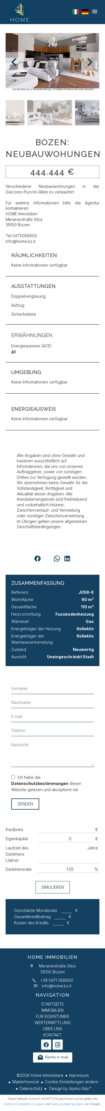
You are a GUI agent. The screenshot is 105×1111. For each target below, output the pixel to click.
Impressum (79, 1075)
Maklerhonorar (25, 1081)
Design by (69, 1088)
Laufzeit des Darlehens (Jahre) (17, 854)
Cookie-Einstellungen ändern (71, 1081)
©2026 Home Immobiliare (40, 1075)
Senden (25, 804)
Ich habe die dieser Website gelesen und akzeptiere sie (46, 783)
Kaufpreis (14, 829)
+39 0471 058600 (56, 980)
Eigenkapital (17, 838)
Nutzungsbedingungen (67, 1104)
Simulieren (52, 887)
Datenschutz (31, 1088)
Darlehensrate (19, 869)
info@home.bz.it (56, 985)
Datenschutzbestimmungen (39, 783)
